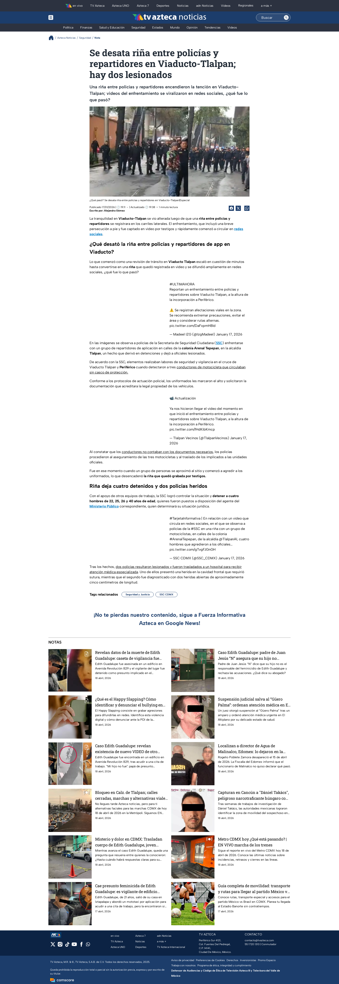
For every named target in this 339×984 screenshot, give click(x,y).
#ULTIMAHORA (182, 284)
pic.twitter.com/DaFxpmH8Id (193, 326)
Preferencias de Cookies (210, 960)
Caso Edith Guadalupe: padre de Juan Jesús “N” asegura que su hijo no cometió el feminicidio (252, 655)
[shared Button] (246, 208)
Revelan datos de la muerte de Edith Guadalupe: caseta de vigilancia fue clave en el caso (127, 655)
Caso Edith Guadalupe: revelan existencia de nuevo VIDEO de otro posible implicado (126, 748)
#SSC (195, 529)
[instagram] (60, 946)
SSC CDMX (166, 594)
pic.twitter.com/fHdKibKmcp (192, 429)
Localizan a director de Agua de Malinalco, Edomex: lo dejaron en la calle (250, 748)
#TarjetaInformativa (185, 518)
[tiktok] (67, 946)
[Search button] (286, 17)
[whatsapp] (88, 945)
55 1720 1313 (252, 944)
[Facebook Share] (231, 208)
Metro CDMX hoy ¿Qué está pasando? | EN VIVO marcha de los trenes (252, 841)
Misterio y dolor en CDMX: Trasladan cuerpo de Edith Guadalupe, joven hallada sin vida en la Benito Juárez (128, 841)
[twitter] (53, 946)
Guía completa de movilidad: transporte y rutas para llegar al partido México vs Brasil (254, 888)
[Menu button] (65, 17)
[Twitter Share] (238, 208)
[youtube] (74, 946)
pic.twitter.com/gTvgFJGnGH (193, 549)
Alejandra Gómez (114, 210)
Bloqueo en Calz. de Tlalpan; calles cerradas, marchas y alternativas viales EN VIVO (131, 795)
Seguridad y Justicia (138, 594)
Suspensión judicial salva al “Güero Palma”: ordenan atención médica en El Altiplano (253, 701)
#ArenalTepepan (183, 539)
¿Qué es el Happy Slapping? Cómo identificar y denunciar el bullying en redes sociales (129, 701)
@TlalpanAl (228, 539)
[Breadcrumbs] (52, 37)
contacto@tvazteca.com (259, 940)
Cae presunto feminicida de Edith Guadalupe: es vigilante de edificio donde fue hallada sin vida (126, 888)
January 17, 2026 (229, 334)
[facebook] (81, 946)
